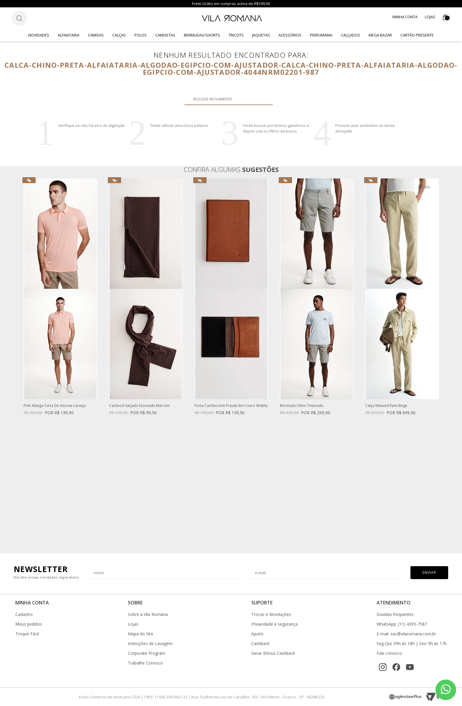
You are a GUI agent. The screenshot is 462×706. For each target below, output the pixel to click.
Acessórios (289, 35)
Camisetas (165, 35)
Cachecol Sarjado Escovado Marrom (139, 406)
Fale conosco (389, 653)
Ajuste (257, 634)
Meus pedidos (28, 624)
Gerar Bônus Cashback (273, 653)
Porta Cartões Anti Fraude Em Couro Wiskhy (231, 406)
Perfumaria (321, 35)
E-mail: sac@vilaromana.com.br (406, 634)
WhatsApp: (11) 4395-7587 (402, 624)
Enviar (429, 572)
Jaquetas (261, 35)
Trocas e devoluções (271, 614)
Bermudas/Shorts (202, 35)
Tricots (236, 35)
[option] (60, 302)
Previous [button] (23, 363)
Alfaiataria (68, 35)
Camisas (96, 35)
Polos (140, 35)
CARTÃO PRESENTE (417, 35)
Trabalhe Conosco (145, 663)
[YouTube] (410, 667)
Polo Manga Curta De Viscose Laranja (55, 406)
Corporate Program (146, 653)
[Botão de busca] (19, 18)
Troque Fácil (27, 634)
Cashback (260, 644)
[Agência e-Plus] (405, 697)
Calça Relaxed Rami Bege (386, 406)
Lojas (430, 16)
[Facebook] (396, 667)
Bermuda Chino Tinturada (301, 406)
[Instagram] (383, 667)
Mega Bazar (380, 35)
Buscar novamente (265, 99)
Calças (119, 35)
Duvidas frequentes (395, 614)
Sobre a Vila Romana (148, 614)
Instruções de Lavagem (150, 644)
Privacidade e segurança (274, 624)
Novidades (38, 35)
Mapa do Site (140, 634)
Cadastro (24, 614)
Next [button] (439, 363)
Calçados (350, 35)
